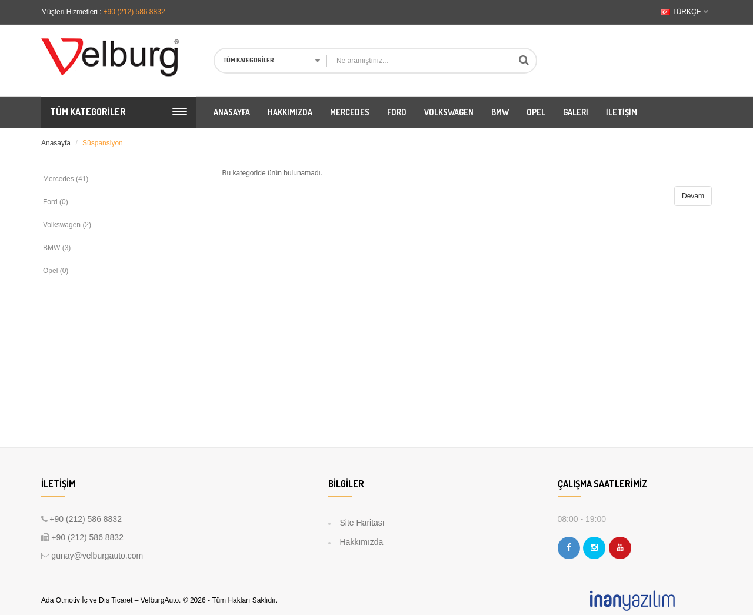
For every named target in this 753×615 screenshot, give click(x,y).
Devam (693, 196)
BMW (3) (57, 248)
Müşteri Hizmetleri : (71, 12)
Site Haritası (362, 522)
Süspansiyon (102, 143)
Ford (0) (55, 202)
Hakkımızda (362, 542)
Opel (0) (55, 271)
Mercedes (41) (65, 179)
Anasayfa (56, 143)
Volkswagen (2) (67, 225)
